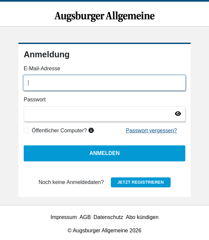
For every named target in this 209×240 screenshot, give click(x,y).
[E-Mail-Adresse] (104, 82)
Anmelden (104, 153)
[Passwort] (104, 113)
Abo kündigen (142, 217)
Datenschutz (108, 217)
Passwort (35, 99)
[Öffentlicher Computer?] (26, 130)
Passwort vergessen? (151, 130)
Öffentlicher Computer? (63, 130)
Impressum (63, 217)
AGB (85, 217)
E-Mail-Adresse (42, 68)
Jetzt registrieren (141, 182)
